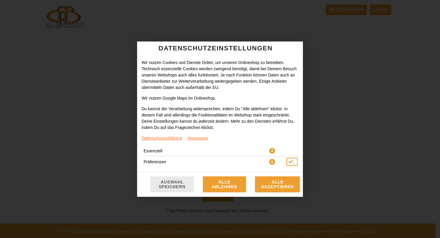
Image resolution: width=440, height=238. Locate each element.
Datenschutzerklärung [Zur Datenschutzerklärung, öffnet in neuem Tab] (162, 138)
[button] (272, 151)
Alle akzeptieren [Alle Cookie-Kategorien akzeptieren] (277, 184)
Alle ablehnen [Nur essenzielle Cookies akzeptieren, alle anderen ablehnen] (224, 184)
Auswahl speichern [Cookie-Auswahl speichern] (172, 184)
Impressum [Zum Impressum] (198, 138)
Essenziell (153, 150)
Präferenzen (155, 161)
